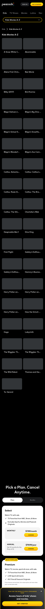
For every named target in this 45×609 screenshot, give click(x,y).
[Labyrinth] (33, 325)
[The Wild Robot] (12, 365)
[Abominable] (33, 45)
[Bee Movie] (33, 65)
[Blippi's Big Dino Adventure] (33, 105)
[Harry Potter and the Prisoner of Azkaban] (33, 285)
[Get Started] (22, 603)
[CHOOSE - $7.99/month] (31, 535)
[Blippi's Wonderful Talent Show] (12, 145)
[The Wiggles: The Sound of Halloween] (33, 345)
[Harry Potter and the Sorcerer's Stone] (12, 305)
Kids (5, 13)
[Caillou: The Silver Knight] (12, 205)
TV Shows (14, 13)
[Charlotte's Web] (33, 205)
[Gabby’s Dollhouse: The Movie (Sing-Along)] (12, 265)
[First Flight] (12, 245)
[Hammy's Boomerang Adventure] (33, 265)
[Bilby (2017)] (12, 85)
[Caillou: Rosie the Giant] (12, 185)
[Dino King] (33, 225)
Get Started (36, 4)
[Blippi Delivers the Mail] (12, 105)
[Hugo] (12, 325)
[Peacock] (8, 4)
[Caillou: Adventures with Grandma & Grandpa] (12, 165)
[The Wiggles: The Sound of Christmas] (12, 345)
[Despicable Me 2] (12, 225)
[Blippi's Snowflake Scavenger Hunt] (33, 125)
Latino (33, 13)
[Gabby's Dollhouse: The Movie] (33, 245)
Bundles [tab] (32, 500)
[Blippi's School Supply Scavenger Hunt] (12, 125)
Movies (24, 13)
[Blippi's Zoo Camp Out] (33, 145)
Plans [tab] (12, 500)
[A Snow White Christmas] (12, 45)
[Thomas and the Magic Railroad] (33, 365)
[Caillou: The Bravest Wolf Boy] (33, 185)
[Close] (41, 591)
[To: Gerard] (12, 385)
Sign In (25, 4)
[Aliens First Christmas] (12, 65)
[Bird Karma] (33, 85)
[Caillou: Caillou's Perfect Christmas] (33, 165)
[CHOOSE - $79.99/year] (31, 549)
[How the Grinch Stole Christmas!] (33, 305)
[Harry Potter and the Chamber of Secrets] (12, 285)
